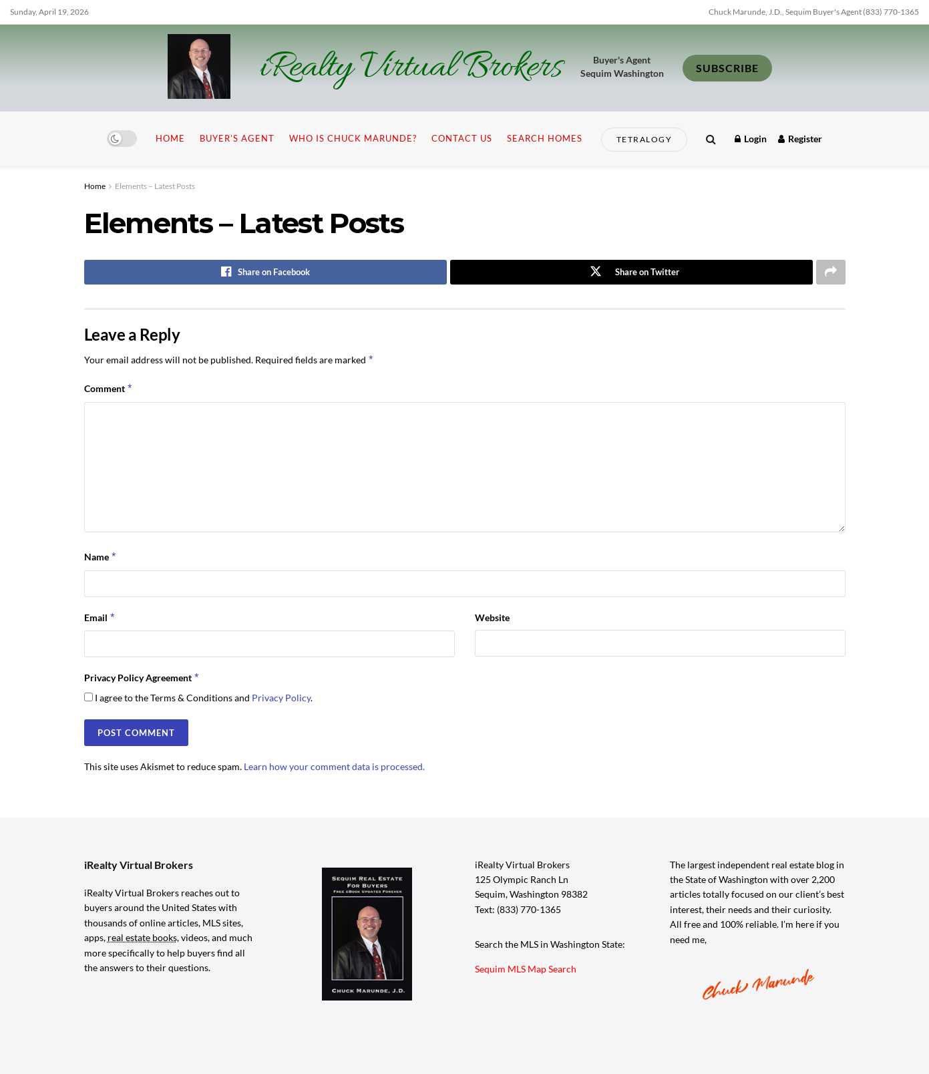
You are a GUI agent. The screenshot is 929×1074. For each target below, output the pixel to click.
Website (492, 617)
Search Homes (544, 138)
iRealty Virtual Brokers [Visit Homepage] (410, 68)
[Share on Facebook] (265, 272)
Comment (109, 389)
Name (101, 557)
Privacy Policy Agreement (142, 678)
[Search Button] (711, 139)
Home (170, 138)
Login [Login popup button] (751, 138)
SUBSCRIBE (727, 67)
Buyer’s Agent (237, 138)
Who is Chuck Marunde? (353, 138)
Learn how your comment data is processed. (334, 766)
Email (100, 617)
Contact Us (461, 138)
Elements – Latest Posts (155, 186)
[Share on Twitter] (631, 272)
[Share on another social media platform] (831, 272)
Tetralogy (644, 139)
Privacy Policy (281, 698)
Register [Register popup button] (800, 138)
